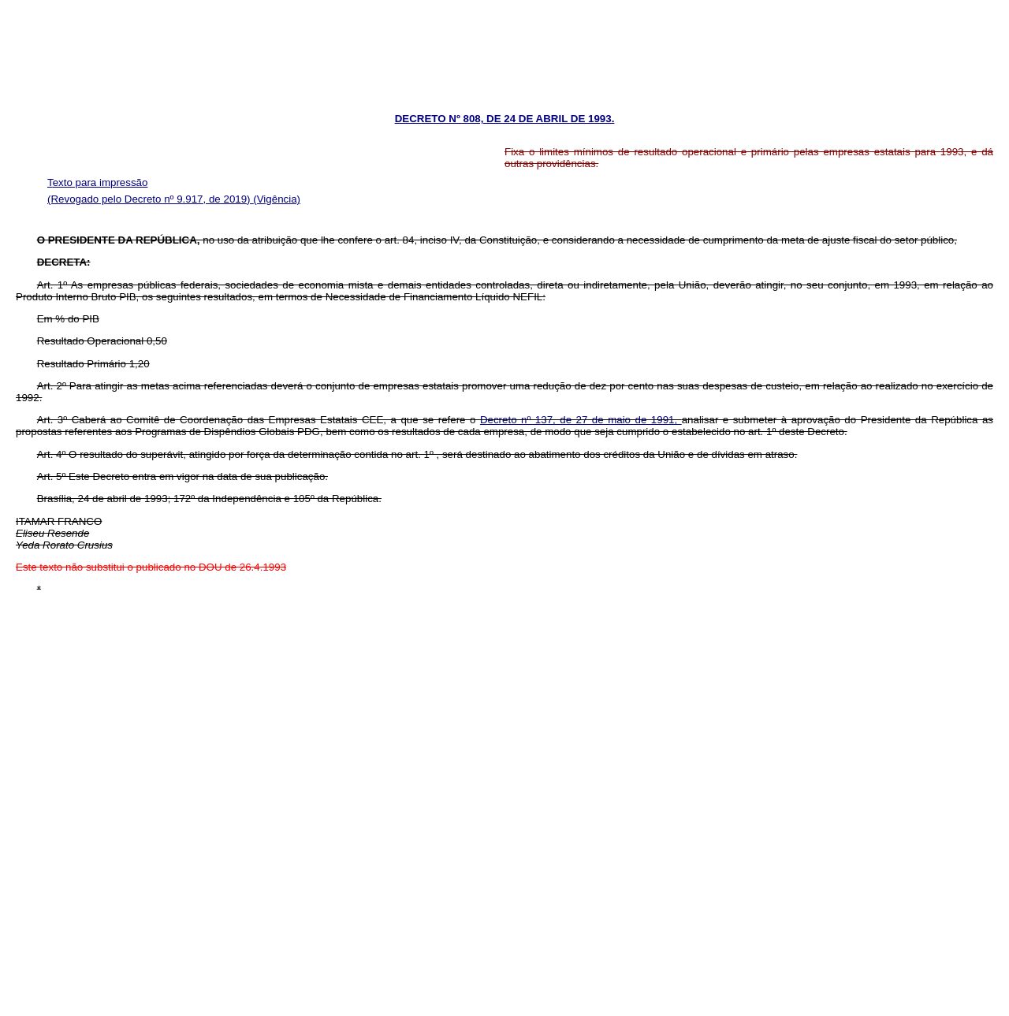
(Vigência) (276, 199)
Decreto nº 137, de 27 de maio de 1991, (581, 420)
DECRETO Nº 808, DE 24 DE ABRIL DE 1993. (505, 119)
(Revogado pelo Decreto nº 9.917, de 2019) (150, 199)
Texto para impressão (97, 182)
